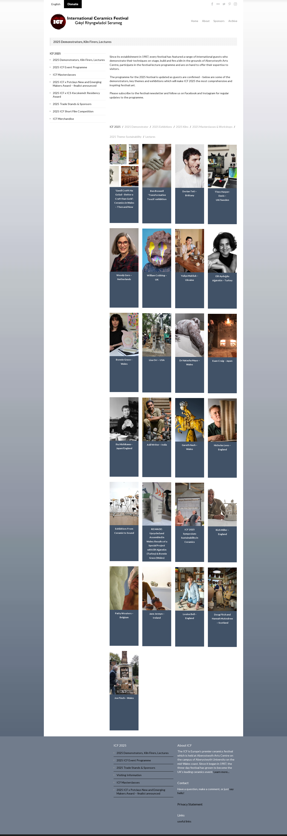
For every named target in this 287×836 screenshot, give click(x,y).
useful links (184, 814)
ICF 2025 (115, 126)
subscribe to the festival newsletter (141, 93)
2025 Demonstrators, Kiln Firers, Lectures (79, 59)
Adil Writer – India (157, 440)
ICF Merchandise (63, 118)
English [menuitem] (55, 4)
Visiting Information (129, 767)
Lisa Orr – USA (157, 357)
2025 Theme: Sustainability (126, 136)
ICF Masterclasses (64, 74)
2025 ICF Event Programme (70, 67)
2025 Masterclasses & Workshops (212, 126)
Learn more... (221, 764)
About (205, 21)
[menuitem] (55, 4)
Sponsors (218, 21)
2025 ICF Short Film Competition (73, 111)
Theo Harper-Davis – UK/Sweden (222, 194)
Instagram (208, 93)
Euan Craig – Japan (223, 357)
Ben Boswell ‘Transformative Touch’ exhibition (157, 194)
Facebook (191, 93)
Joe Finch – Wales (124, 690)
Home (194, 21)
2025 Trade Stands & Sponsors (72, 104)
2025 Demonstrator (136, 126)
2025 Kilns (182, 126)
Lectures (150, 136)
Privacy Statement (189, 797)
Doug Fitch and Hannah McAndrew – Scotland (222, 611)
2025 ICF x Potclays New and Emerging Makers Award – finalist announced (77, 83)
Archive (232, 21)
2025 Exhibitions (162, 126)
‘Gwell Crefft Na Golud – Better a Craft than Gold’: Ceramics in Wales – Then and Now (124, 198)
